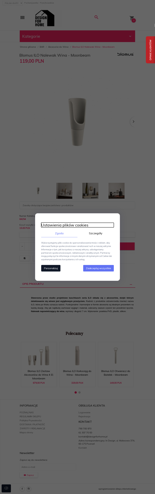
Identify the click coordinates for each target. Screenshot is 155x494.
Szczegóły (96, 233)
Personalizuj (50, 268)
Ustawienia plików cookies (64, 225)
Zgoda (59, 233)
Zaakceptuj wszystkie (99, 268)
